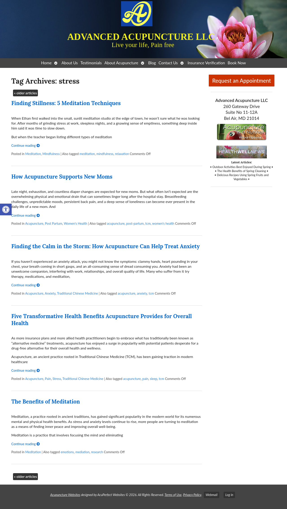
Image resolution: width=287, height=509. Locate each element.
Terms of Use (173, 495)
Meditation (33, 154)
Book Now (237, 62)
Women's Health (75, 223)
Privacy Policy (192, 495)
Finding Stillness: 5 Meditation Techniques (66, 103)
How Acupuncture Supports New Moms (61, 176)
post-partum (135, 223)
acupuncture (116, 223)
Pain (48, 379)
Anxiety (50, 293)
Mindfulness (51, 154)
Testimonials (91, 62)
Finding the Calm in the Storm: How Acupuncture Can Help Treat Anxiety (105, 246)
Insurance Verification (206, 62)
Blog (152, 62)
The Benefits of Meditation (45, 401)
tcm (148, 223)
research (97, 452)
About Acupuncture (121, 62)
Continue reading (25, 145)
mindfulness (104, 154)
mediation (82, 452)
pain (145, 379)
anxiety (142, 293)
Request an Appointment (241, 80)
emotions (67, 452)
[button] (6, 209)
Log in (229, 495)
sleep (153, 379)
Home (46, 62)
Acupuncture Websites (65, 495)
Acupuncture (34, 223)
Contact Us (168, 62)
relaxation (122, 154)
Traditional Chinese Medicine (77, 293)
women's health (163, 223)
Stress (56, 379)
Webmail (211, 495)
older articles (25, 93)
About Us (69, 62)
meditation (87, 154)
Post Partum (53, 223)
